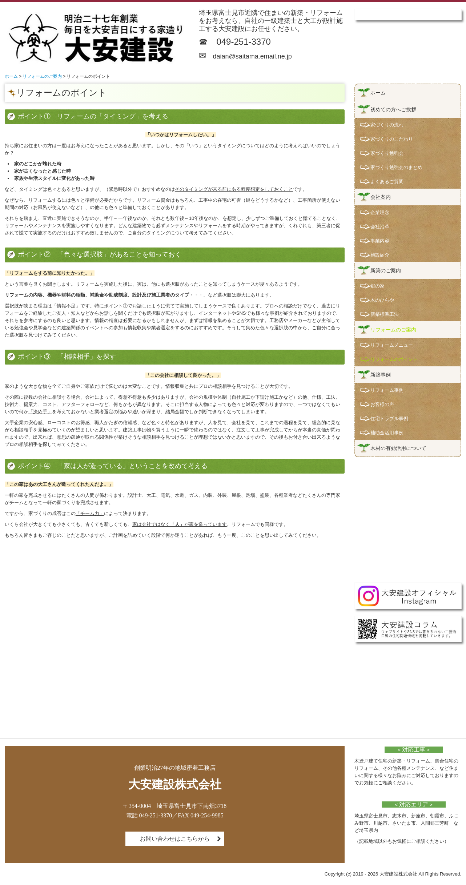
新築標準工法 (384, 314)
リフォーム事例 (386, 390)
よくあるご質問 (386, 181)
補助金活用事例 (386, 432)
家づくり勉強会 (386, 153)
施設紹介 (379, 255)
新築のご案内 (385, 270)
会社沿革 (379, 226)
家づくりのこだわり (391, 139)
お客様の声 (382, 404)
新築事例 (380, 375)
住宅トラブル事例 (389, 418)
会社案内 (380, 197)
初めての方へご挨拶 (393, 109)
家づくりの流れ (386, 125)
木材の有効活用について (398, 448)
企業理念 (379, 212)
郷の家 (377, 286)
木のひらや (382, 300)
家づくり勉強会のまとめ (396, 167)
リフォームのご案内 (393, 330)
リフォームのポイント (394, 359)
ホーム (378, 93)
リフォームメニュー (391, 345)
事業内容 (379, 241)
